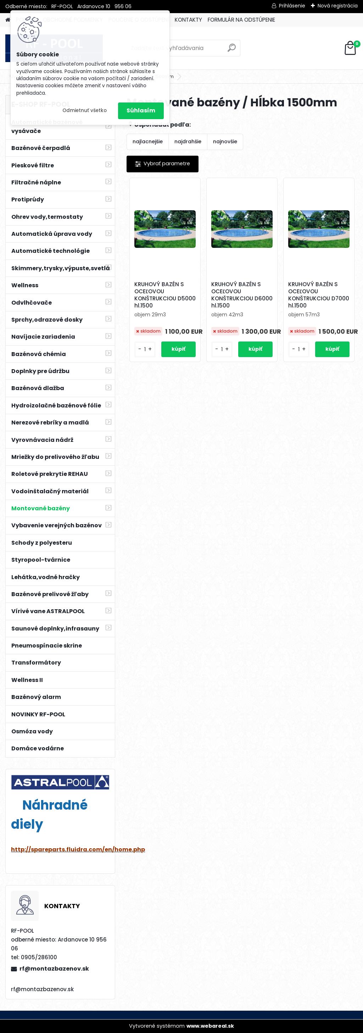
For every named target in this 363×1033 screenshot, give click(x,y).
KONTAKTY (188, 19)
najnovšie (225, 141)
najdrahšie (187, 141)
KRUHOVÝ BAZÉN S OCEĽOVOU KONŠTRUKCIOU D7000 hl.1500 (318, 295)
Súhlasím (141, 110)
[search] (232, 50)
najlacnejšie (148, 141)
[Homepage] (7, 20)
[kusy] (145, 349)
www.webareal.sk (210, 1025)
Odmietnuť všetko (84, 110)
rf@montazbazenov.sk (54, 969)
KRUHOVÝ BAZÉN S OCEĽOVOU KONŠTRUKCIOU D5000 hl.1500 (165, 295)
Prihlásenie (292, 5)
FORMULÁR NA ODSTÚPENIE (241, 19)
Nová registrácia (338, 5)
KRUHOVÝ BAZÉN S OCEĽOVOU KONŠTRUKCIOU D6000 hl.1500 (242, 295)
